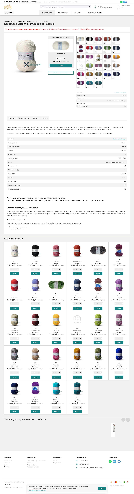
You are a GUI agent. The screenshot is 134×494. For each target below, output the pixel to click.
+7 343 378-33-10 (12, 2)
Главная (6, 21)
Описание (12, 118)
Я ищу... (42, 7)
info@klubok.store (84, 461)
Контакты (7, 462)
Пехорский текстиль (28, 21)
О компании (77, 12)
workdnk (122, 483)
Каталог (13, 21)
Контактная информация (94, 12)
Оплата (45, 118)
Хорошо (101, 488)
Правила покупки (63, 12)
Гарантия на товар (33, 464)
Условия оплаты (32, 462)
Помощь (30, 460)
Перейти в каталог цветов (60, 73)
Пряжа (19, 21)
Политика (7, 464)
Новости (6, 460)
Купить (61, 65)
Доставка (36, 118)
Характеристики (24, 118)
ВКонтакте (126, 2)
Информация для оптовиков (36, 458)
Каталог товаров (47, 12)
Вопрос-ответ (57, 460)
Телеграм (124, 2)
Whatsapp (121, 2)
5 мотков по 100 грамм (120, 92)
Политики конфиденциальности (37, 490)
